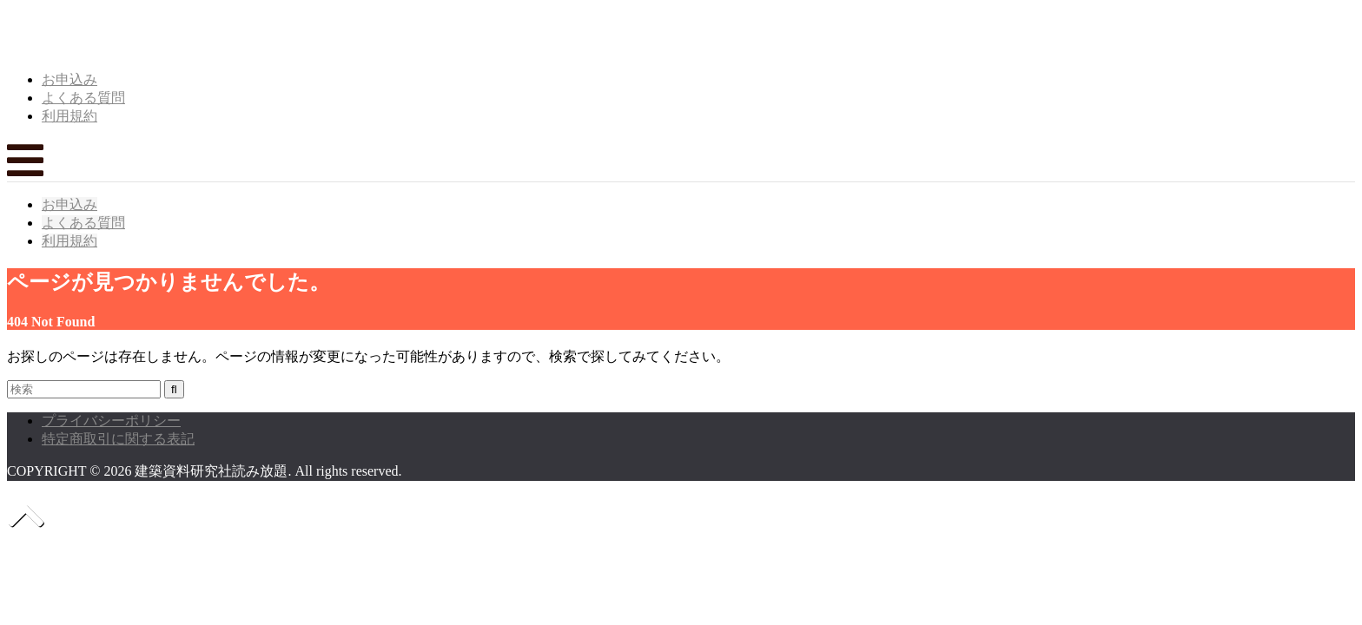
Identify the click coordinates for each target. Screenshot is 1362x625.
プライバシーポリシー (111, 420)
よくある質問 (83, 97)
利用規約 (69, 116)
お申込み (69, 79)
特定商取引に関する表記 (118, 438)
